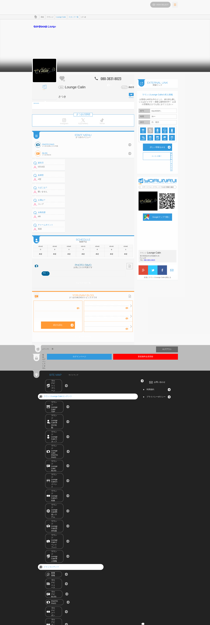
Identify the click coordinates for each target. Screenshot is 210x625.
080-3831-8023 (149, 257)
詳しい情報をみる (157, 144)
